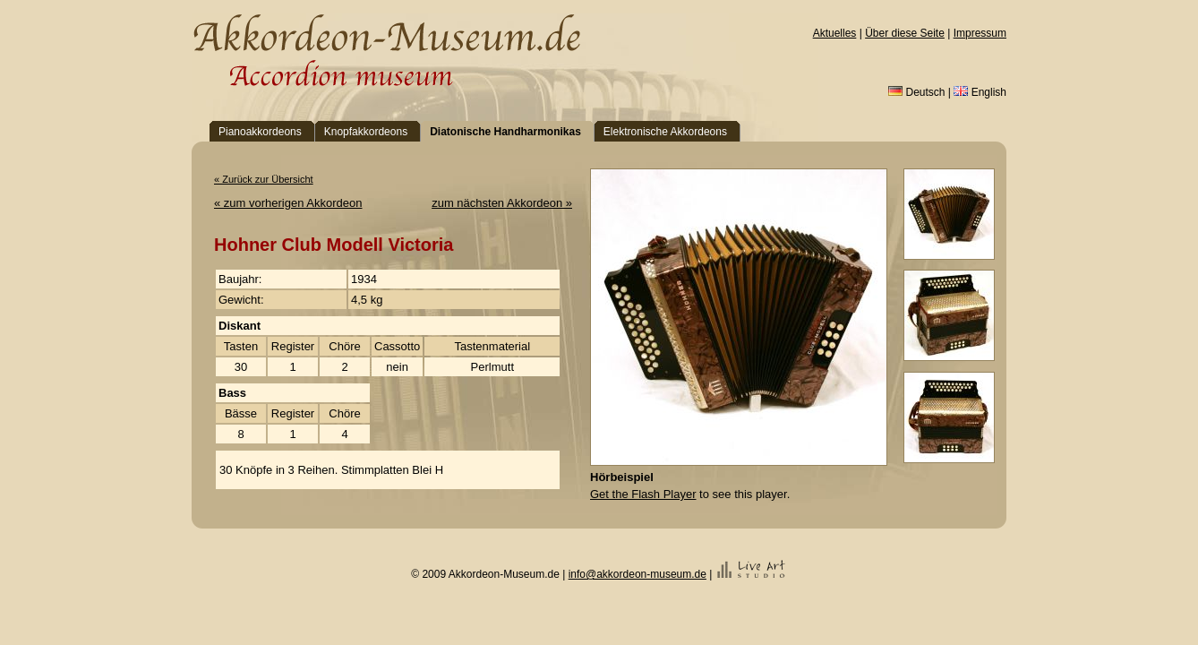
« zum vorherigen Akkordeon (288, 203)
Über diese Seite (905, 33)
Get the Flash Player (643, 494)
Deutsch (916, 92)
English (980, 92)
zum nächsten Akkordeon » (502, 203)
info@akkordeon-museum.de (637, 574)
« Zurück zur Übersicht (263, 179)
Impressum (980, 33)
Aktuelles (835, 33)
